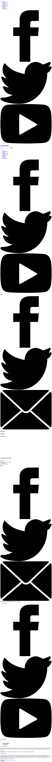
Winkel (4, 156)
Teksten (4, 3)
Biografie (4, 5)
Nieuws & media (5, 4)
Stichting (4, 7)
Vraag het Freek (5, 155)
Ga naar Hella (5, 8)
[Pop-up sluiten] (0, 741)
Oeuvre (4, 1)
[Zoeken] (11, 147)
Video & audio (5, 2)
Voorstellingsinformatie (4, 463)
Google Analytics (5, 744)
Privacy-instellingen (6, 743)
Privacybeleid (5, 603)
